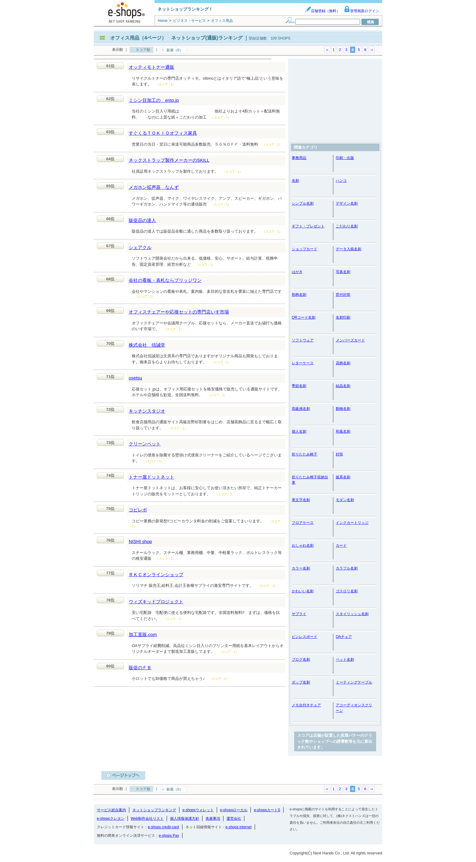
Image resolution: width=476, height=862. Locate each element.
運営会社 (233, 818)
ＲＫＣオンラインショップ (156, 574)
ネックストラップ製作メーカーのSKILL (169, 160)
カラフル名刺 (347, 568)
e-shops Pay (169, 835)
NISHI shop (140, 541)
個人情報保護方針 (184, 818)
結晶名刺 (343, 386)
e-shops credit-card (163, 827)
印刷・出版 (345, 158)
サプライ (299, 614)
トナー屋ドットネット (151, 476)
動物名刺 (343, 409)
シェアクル (140, 247)
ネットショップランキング (154, 810)
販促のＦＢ (140, 667)
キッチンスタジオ (147, 411)
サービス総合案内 (111, 810)
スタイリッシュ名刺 (352, 614)
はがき (297, 272)
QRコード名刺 (303, 317)
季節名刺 (299, 386)
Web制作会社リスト (147, 818)
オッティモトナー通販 (151, 67)
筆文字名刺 (301, 500)
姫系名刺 (343, 477)
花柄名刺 (343, 363)
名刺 (295, 180)
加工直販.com (143, 634)
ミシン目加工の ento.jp (154, 100)
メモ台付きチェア (306, 705)
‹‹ (327, 49)
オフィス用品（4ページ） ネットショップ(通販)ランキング (176, 37)
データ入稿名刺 (348, 249)
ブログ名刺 (301, 659)
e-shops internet (239, 827)
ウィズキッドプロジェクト (156, 601)
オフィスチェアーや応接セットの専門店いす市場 (179, 311)
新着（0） (174, 50)
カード (341, 545)
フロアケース (303, 523)
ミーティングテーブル (354, 682)
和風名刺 (343, 431)
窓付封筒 (343, 295)
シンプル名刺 (303, 203)
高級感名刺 (301, 409)
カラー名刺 (301, 568)
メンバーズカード (350, 340)
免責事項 (213, 818)
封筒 (339, 454)
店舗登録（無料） (322, 11)
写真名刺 (343, 272)
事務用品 (299, 158)
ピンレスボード (304, 637)
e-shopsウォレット (198, 810)
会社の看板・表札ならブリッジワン (165, 280)
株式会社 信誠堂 (147, 345)
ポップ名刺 (301, 682)
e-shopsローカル (234, 810)
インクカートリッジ (352, 523)
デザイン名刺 (347, 203)
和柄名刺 (299, 295)
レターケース (303, 363)
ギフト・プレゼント (308, 226)
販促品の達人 (142, 220)
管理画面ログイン (361, 11)
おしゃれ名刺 (303, 545)
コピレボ (138, 509)
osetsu (135, 377)
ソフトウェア (303, 340)
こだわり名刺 (347, 226)
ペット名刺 (345, 659)
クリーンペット (145, 443)
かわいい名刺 (303, 591)
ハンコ (341, 180)
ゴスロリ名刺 (347, 591)
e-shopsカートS (267, 810)
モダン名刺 (345, 500)
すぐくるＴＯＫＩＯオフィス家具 (163, 133)
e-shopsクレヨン (110, 818)
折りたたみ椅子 (304, 454)
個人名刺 (299, 431)
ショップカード (304, 249)
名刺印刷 (343, 317)
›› (371, 49)
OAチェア (344, 637)
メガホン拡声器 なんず (154, 187)
